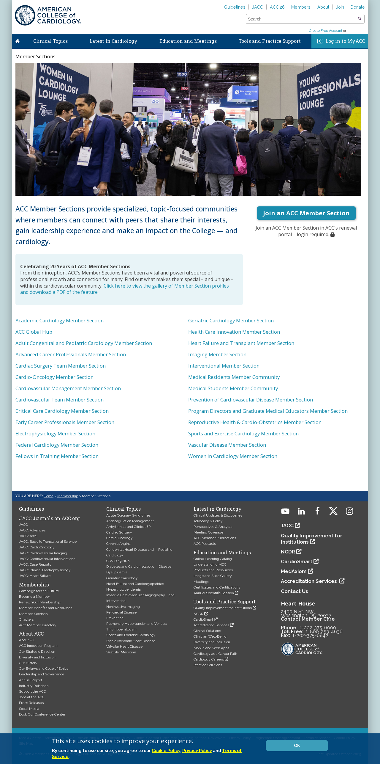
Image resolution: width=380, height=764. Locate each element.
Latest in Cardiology (218, 509)
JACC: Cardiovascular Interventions (47, 559)
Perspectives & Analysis (213, 527)
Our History (28, 663)
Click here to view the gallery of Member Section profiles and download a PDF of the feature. (124, 289)
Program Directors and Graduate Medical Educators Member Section (268, 410)
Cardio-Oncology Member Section (54, 377)
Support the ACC (32, 691)
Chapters (26, 619)
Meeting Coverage (208, 532)
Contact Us (294, 591)
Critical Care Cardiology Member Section (62, 410)
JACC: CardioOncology (37, 547)
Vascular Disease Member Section (227, 444)
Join (340, 7)
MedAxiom (294, 571)
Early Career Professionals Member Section (64, 422)
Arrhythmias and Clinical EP (128, 527)
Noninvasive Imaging (123, 607)
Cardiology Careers (209, 659)
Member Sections (33, 614)
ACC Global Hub (33, 331)
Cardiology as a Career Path (215, 654)
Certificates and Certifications (217, 587)
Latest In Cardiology (113, 41)
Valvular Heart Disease (124, 646)
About (323, 7)
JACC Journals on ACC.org (49, 518)
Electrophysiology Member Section (55, 433)
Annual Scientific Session (214, 593)
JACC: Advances (32, 530)
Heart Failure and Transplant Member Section (241, 343)
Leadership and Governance (41, 674)
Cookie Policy (166, 750)
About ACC (31, 634)
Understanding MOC (210, 564)
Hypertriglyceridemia (123, 589)
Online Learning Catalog (213, 559)
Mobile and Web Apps (211, 648)
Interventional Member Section (223, 365)
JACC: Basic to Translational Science (48, 541)
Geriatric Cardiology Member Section (231, 320)
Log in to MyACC (345, 41)
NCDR (198, 614)
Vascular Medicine (121, 652)
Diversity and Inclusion (37, 657)
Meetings (201, 582)
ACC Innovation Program (38, 646)
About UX (27, 640)
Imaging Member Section (217, 354)
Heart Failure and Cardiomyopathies (135, 584)
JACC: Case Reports (35, 564)
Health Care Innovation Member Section (234, 331)
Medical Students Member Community (233, 388)
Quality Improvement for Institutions (223, 608)
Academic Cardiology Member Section (59, 320)
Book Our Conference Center (42, 714)
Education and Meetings (188, 41)
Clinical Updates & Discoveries (218, 515)
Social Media (29, 709)
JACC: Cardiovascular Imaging (43, 553)
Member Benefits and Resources (45, 608)
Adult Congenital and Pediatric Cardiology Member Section (83, 343)
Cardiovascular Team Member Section (59, 399)
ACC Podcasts (205, 544)
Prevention (115, 618)
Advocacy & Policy (208, 521)
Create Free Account (325, 31)
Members (301, 7)
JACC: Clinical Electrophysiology (45, 570)
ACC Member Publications (215, 538)
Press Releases (31, 703)
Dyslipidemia (116, 572)
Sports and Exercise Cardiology (131, 635)
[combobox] (301, 19)
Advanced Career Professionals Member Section (70, 354)
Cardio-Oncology (119, 538)
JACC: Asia (28, 536)
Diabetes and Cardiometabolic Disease (138, 566)
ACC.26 (277, 7)
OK (297, 745)
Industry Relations (33, 686)
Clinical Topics (50, 41)
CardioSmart (203, 619)
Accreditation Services (211, 625)
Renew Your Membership (39, 602)
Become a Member (34, 596)
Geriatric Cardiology (122, 578)
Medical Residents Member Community (234, 377)
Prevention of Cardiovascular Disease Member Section (250, 399)
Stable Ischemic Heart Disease (130, 641)
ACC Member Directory (37, 625)
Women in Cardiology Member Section (232, 456)
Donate (358, 7)
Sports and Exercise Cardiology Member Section (243, 433)
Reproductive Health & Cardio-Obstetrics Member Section (255, 422)
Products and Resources (213, 570)
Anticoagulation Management (130, 521)
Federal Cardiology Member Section (56, 444)
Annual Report (30, 680)
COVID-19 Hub (117, 561)
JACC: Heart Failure (34, 576)
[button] (359, 18)
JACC (257, 7)
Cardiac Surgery (119, 532)
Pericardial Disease (121, 612)
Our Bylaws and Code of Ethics (43, 668)
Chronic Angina (118, 544)
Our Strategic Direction (37, 652)
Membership (67, 496)
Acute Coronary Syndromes (128, 515)
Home (17, 40)
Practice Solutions (208, 665)
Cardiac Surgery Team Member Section (60, 365)
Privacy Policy (197, 750)
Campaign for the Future (39, 591)
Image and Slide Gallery (213, 576)
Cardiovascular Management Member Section (68, 388)
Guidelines (235, 7)
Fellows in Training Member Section (57, 456)
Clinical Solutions (207, 631)
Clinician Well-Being (210, 636)
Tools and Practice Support (270, 41)
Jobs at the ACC (32, 697)
